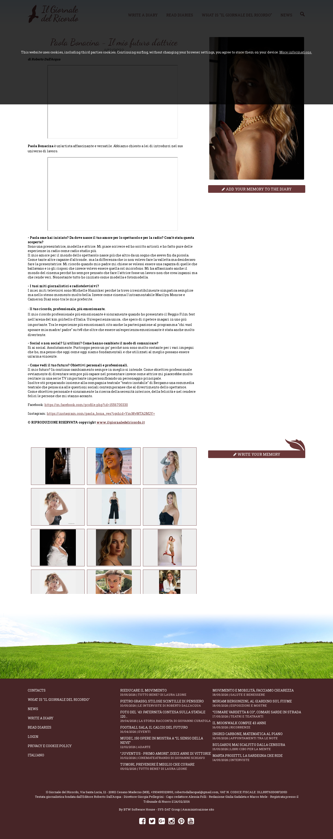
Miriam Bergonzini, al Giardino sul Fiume (259, 703)
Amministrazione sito (198, 809)
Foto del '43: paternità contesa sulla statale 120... (166, 716)
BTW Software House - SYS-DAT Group (151, 809)
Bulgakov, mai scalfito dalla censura (259, 746)
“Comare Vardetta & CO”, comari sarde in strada (259, 714)
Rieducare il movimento (166, 692)
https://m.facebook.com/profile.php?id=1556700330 (86, 404)
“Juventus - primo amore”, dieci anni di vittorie (166, 755)
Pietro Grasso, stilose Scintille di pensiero (166, 703)
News (33, 709)
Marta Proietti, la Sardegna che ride (259, 757)
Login (33, 736)
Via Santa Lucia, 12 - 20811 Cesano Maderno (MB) (114, 792)
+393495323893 (162, 792)
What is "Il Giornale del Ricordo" (59, 699)
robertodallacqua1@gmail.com (197, 792)
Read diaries (39, 727)
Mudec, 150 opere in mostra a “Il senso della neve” (166, 742)
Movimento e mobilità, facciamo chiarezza (259, 692)
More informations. (295, 52)
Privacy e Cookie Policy (50, 746)
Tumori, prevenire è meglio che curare (166, 766)
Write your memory (256, 454)
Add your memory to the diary (257, 189)
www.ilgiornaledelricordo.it (120, 422)
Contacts (37, 690)
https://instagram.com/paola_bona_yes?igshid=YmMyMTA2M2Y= (101, 413)
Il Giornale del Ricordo (62, 792)
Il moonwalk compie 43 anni (259, 725)
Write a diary (40, 718)
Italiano (36, 755)
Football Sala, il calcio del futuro (166, 729)
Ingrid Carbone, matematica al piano (259, 736)
